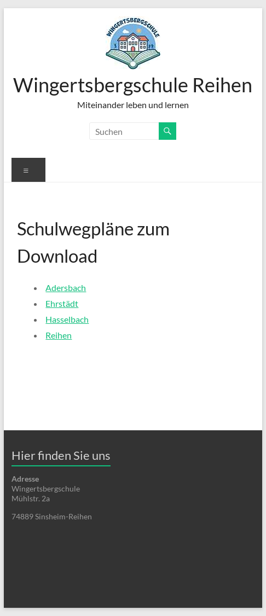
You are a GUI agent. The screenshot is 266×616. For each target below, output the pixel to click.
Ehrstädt (61, 303)
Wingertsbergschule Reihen (132, 85)
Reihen (58, 335)
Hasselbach (67, 319)
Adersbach (65, 287)
